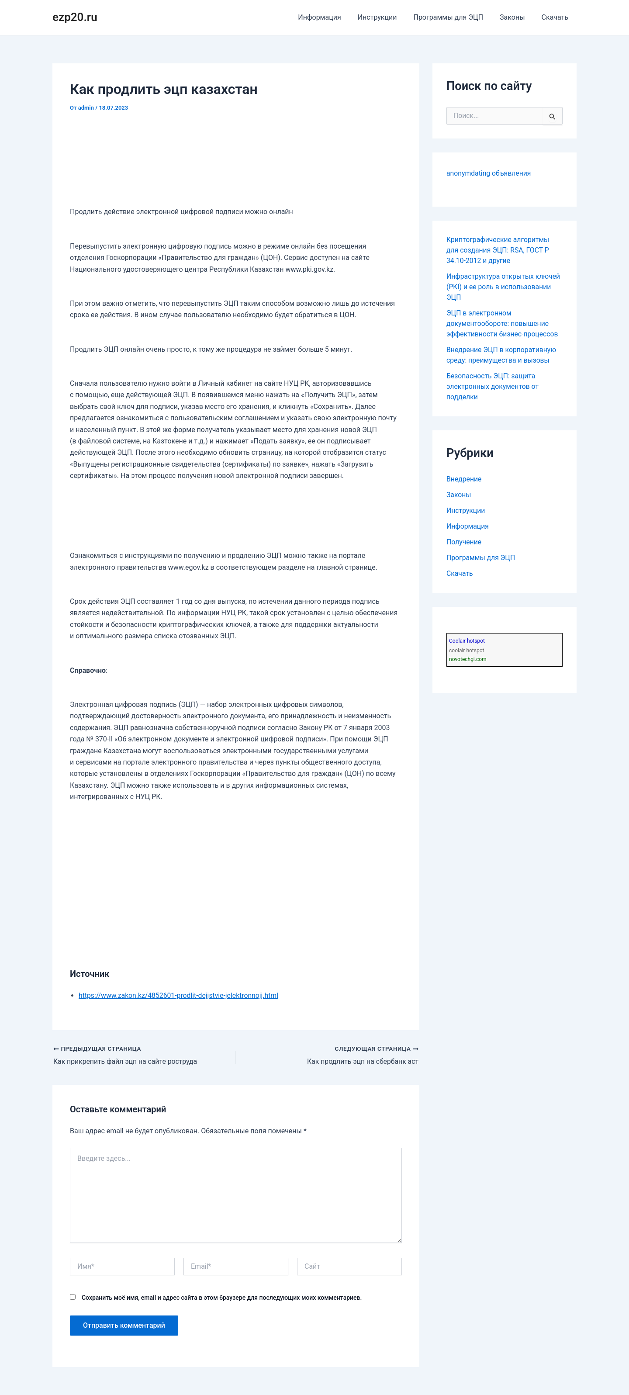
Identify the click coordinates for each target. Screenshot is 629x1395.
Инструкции (386, 17)
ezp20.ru (74, 17)
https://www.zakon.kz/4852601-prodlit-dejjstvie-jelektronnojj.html (180, 995)
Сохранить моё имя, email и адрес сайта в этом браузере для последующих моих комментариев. (222, 1297)
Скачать (556, 17)
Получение (464, 542)
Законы (516, 17)
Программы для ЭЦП (455, 17)
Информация (331, 17)
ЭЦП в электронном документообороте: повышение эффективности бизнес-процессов (503, 323)
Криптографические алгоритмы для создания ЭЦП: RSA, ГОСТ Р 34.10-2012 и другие (498, 250)
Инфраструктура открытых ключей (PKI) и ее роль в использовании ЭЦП (504, 286)
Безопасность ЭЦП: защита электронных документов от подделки (493, 386)
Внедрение (464, 479)
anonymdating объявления (489, 173)
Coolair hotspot (467, 641)
